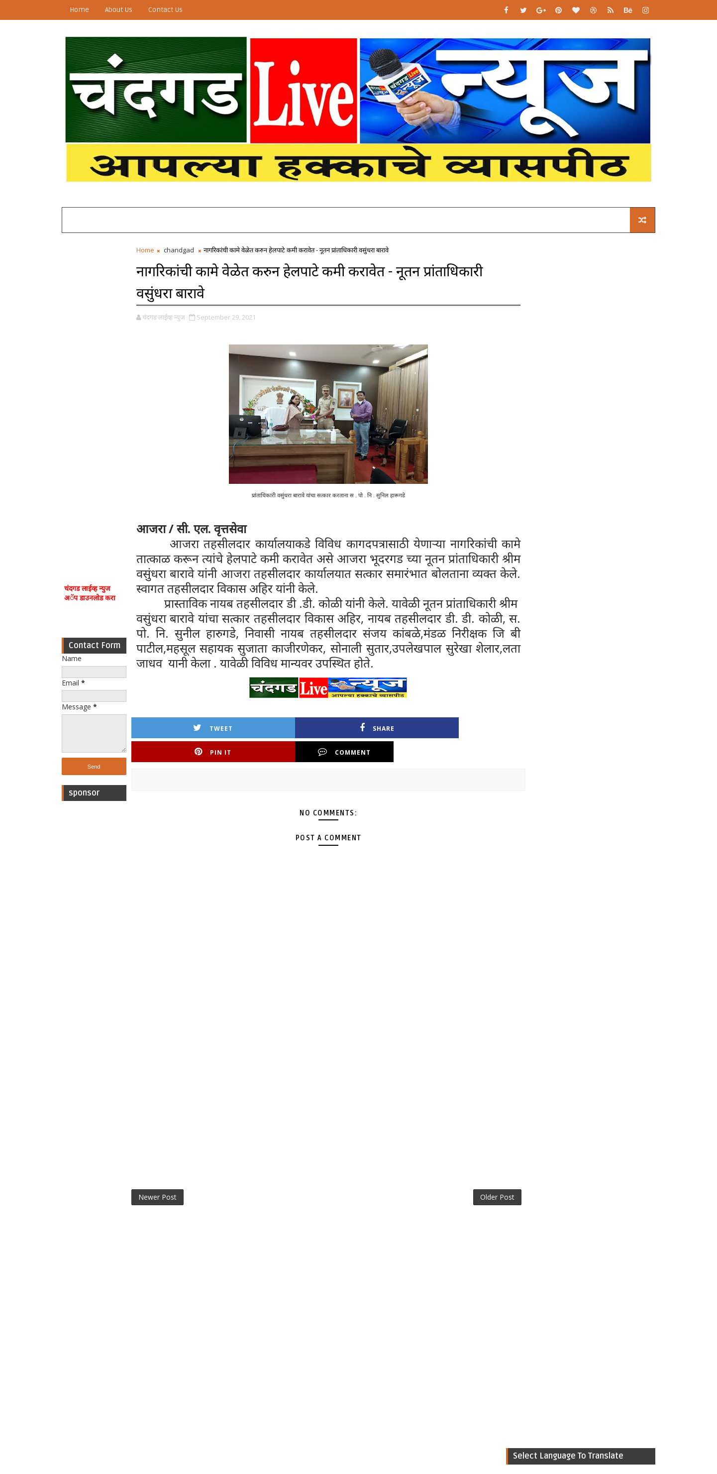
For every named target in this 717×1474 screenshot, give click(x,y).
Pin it (357, 755)
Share (272, 755)
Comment (442, 755)
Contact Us (179, 9)
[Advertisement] (107, 392)
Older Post (457, 1201)
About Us (132, 9)
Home (92, 9)
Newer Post (171, 1201)
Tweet (187, 755)
